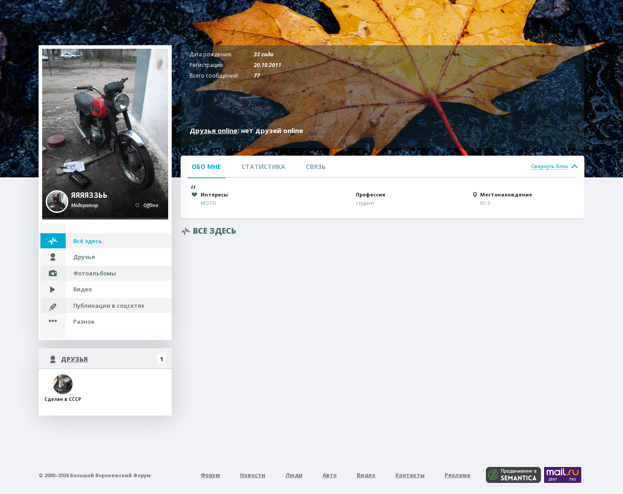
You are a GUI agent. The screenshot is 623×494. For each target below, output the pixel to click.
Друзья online (213, 130)
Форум (210, 475)
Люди (294, 475)
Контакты (410, 475)
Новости (252, 475)
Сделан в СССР (62, 388)
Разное (84, 321)
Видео (82, 289)
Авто (330, 475)
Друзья (84, 257)
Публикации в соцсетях (108, 306)
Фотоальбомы (94, 273)
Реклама (457, 475)
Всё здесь (87, 241)
